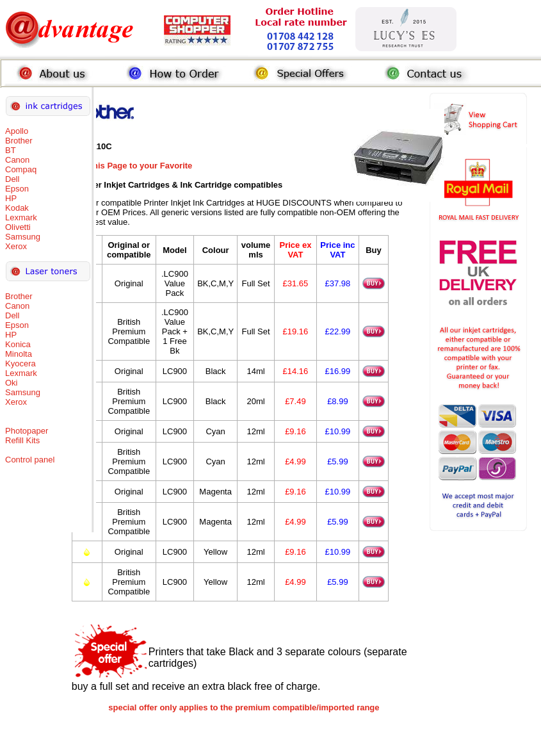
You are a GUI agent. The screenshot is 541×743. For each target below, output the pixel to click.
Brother (19, 140)
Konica (18, 344)
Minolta (18, 354)
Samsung (22, 236)
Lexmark (21, 217)
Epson (17, 188)
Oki (11, 383)
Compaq (20, 169)
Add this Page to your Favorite (132, 165)
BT (10, 150)
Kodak (17, 208)
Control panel (29, 459)
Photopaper (26, 431)
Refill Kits (22, 440)
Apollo (16, 131)
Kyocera (20, 363)
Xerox (16, 246)
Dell (12, 179)
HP (11, 198)
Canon (17, 160)
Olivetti (18, 227)
